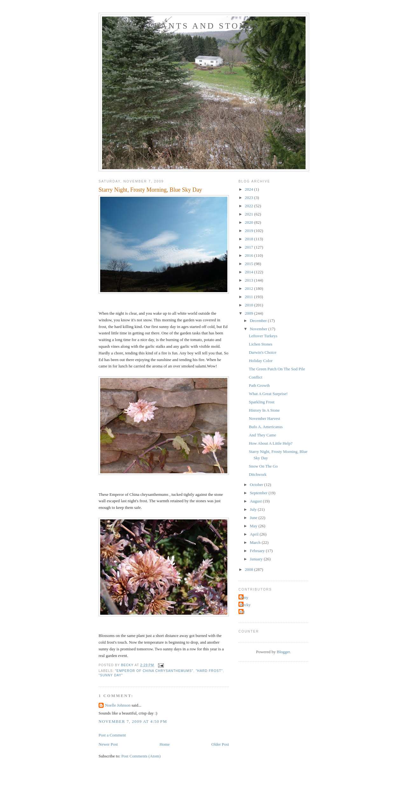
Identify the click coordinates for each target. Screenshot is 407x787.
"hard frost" (209, 671)
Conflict (255, 377)
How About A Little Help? (270, 443)
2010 (249, 305)
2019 (249, 230)
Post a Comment (112, 735)
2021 (249, 214)
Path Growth (259, 385)
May (254, 526)
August (256, 501)
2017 (249, 247)
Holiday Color (260, 360)
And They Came (262, 435)
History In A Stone (264, 410)
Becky (245, 604)
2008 (249, 569)
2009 (249, 313)
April (255, 534)
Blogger (283, 651)
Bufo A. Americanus (266, 426)
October (257, 484)
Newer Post (108, 744)
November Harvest (264, 418)
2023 (249, 197)
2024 (249, 189)
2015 (249, 263)
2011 (249, 296)
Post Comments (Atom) (141, 756)
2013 (249, 280)
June (254, 517)
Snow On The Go (263, 466)
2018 (249, 238)
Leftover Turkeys (263, 335)
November (259, 328)
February (258, 550)
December (259, 320)
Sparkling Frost (261, 402)
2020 (249, 222)
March (256, 542)
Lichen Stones (260, 344)
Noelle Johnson (118, 705)
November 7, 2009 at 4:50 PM (133, 721)
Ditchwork (257, 474)
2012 (249, 288)
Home (165, 744)
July (254, 509)
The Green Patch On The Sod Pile (277, 368)
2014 (249, 272)
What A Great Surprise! (268, 393)
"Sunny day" (111, 675)
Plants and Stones (204, 26)
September (259, 492)
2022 (249, 205)
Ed (242, 612)
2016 (249, 255)
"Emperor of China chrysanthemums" (154, 671)
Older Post (220, 744)
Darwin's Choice (262, 352)
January (257, 559)
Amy (244, 597)
